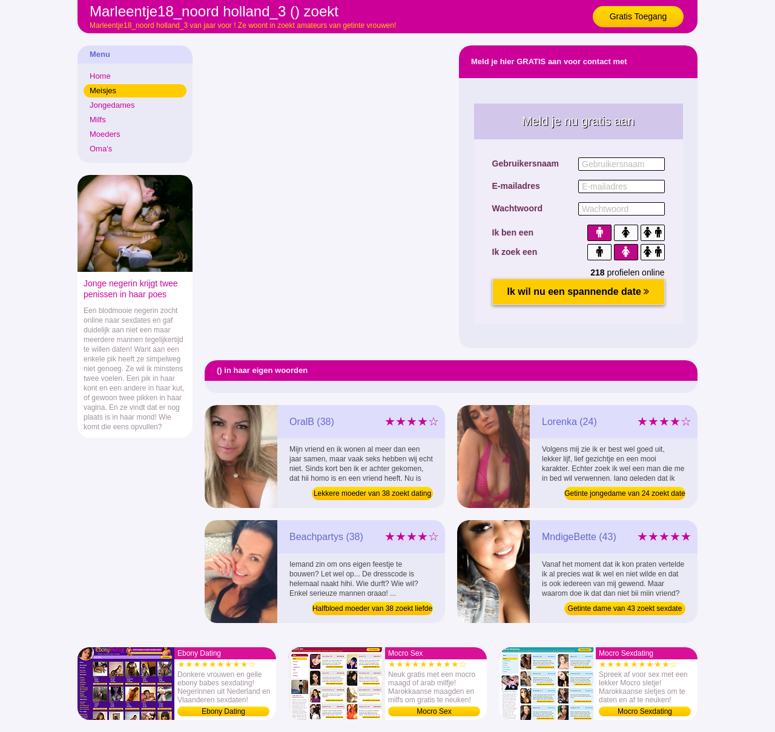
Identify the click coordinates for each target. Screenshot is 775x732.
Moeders (105, 134)
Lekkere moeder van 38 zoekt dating (372, 493)
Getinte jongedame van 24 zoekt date (624, 493)
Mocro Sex (434, 711)
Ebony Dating (223, 711)
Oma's (101, 148)
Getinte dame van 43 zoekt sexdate (625, 608)
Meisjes (103, 90)
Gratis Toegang (638, 16)
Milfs (98, 119)
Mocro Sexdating (645, 711)
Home (100, 76)
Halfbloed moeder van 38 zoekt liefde (372, 608)
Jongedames (112, 105)
